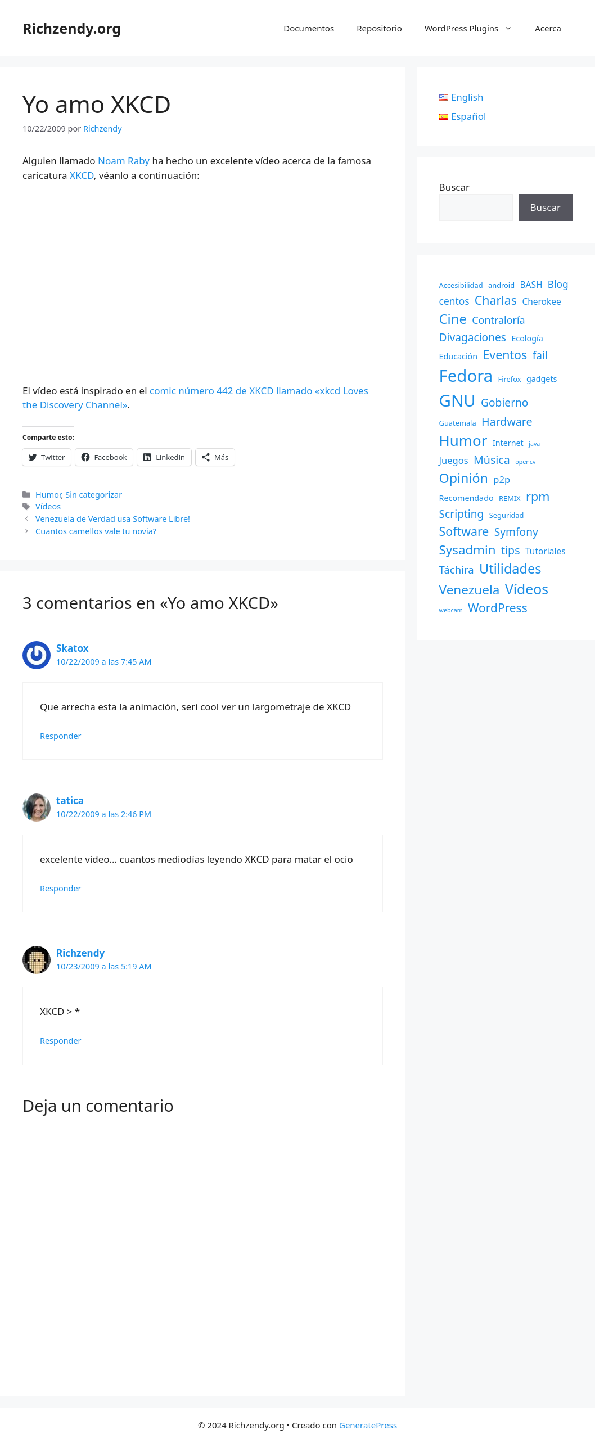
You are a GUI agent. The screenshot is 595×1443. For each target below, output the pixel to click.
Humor (48, 494)
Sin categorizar (93, 494)
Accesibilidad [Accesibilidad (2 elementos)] (461, 285)
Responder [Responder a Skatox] (61, 735)
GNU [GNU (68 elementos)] (457, 400)
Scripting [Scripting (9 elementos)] (461, 514)
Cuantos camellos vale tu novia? (95, 531)
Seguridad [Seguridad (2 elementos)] (506, 515)
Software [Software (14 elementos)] (464, 531)
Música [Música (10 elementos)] (492, 459)
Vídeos (48, 506)
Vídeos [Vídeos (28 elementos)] (526, 589)
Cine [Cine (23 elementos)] (453, 319)
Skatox (72, 648)
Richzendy (80, 952)
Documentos (308, 28)
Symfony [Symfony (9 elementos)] (516, 532)
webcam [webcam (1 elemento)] (451, 610)
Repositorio (379, 28)
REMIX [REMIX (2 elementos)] (510, 498)
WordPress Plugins (474, 28)
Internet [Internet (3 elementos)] (508, 443)
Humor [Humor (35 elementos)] (463, 440)
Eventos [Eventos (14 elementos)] (505, 354)
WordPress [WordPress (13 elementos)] (498, 608)
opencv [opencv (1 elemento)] (525, 462)
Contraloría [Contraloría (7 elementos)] (498, 320)
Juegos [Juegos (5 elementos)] (453, 460)
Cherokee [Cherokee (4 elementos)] (541, 301)
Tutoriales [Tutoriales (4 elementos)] (545, 551)
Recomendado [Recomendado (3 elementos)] (466, 498)
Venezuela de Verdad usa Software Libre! (112, 518)
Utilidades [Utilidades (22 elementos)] (510, 569)
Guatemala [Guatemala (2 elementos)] (457, 423)
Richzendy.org (71, 28)
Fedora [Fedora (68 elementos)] (466, 375)
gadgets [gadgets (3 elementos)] (541, 378)
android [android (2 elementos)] (501, 285)
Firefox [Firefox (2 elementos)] (509, 379)
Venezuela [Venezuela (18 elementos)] (469, 589)
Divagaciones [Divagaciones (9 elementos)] (472, 337)
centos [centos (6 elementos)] (454, 301)
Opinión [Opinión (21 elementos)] (463, 478)
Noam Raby (124, 160)
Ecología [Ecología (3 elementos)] (527, 338)
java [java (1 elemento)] (534, 444)
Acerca (548, 28)
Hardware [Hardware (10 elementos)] (507, 421)
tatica (70, 800)
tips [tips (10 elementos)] (510, 550)
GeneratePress (368, 1425)
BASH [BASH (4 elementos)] (531, 284)
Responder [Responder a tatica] (61, 888)
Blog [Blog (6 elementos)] (558, 284)
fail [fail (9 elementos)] (540, 355)
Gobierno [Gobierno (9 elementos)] (504, 402)
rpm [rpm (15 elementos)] (537, 496)
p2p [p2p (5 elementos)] (501, 479)
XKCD (82, 175)
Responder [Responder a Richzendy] (61, 1040)
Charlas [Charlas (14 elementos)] (496, 300)
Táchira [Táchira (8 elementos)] (456, 569)
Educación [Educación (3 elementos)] (458, 356)
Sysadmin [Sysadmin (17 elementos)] (467, 549)
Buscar (454, 187)
